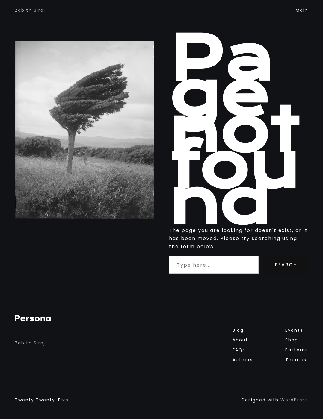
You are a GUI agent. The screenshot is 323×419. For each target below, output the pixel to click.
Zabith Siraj (30, 10)
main (302, 10)
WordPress (294, 400)
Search (286, 264)
